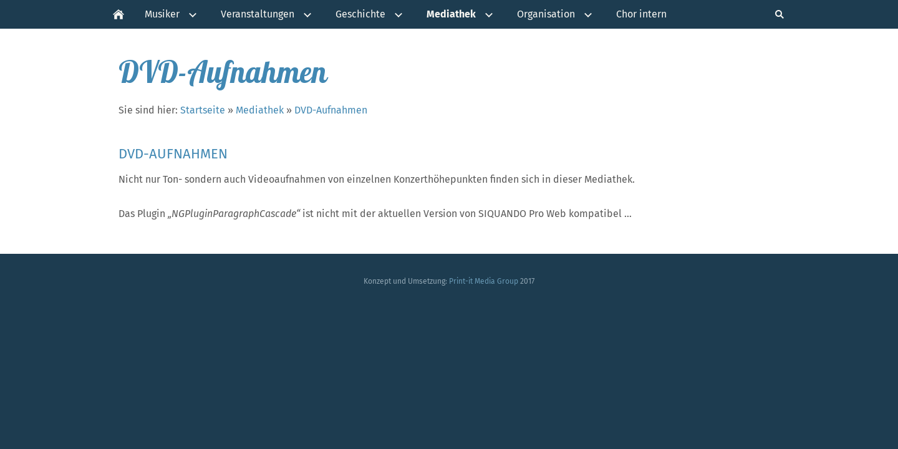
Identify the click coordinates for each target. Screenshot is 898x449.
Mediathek (260, 110)
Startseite (202, 110)
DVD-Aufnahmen (330, 110)
